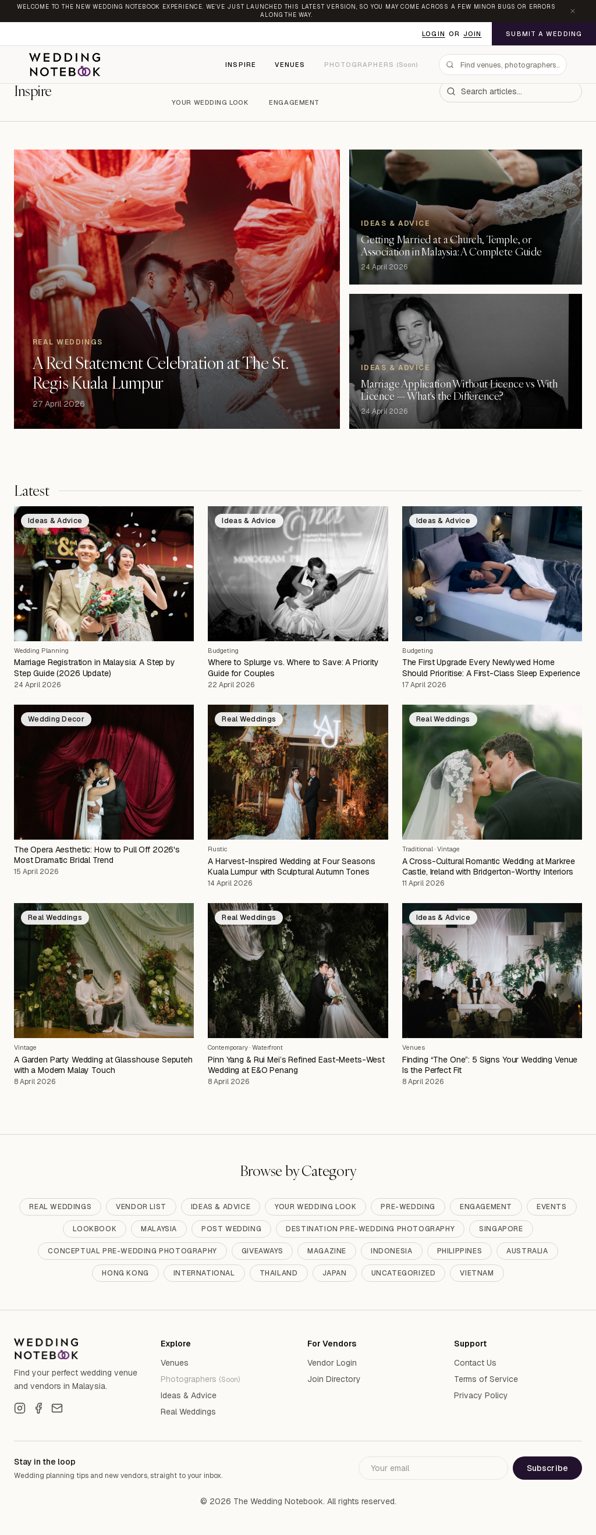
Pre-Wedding (408, 1206)
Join (472, 34)
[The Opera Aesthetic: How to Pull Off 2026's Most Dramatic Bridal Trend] (104, 772)
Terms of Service (486, 1379)
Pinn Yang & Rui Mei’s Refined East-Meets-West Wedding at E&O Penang (296, 1064)
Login (433, 34)
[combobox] (503, 64)
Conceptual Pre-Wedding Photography (132, 1251)
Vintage (448, 849)
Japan (334, 1273)
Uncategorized (403, 1273)
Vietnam (477, 1273)
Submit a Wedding (544, 34)
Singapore (501, 1229)
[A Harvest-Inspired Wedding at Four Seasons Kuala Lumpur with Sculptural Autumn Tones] (298, 772)
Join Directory (334, 1379)
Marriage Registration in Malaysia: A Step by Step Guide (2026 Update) (94, 667)
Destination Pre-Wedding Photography (370, 1229)
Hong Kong (125, 1273)
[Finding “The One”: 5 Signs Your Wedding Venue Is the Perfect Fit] (492, 970)
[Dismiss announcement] (572, 11)
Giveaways (262, 1251)
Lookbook (94, 1229)
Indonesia (391, 1251)
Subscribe (547, 1468)
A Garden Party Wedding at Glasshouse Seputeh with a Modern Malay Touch (103, 1064)
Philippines (460, 1251)
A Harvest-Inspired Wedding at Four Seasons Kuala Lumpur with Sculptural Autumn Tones (291, 866)
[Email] (57, 1408)
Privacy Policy (481, 1395)
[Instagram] (20, 1408)
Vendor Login (332, 1363)
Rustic (218, 849)
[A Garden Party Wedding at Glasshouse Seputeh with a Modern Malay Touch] (104, 970)
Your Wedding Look (210, 102)
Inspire (240, 65)
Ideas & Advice (220, 1206)
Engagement (294, 102)
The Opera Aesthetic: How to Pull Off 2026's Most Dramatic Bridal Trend (97, 854)
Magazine (326, 1251)
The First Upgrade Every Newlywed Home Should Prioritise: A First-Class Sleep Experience (491, 667)
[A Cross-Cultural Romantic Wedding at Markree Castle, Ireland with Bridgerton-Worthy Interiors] (492, 772)
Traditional (417, 849)
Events (552, 1206)
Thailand (279, 1273)
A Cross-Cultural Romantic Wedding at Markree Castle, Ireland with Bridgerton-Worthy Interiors (488, 866)
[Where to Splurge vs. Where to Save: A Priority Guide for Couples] (298, 573)
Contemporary (228, 1047)
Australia (527, 1251)
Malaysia (159, 1229)
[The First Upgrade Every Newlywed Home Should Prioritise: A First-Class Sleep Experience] (492, 573)
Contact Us (475, 1363)
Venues (290, 65)
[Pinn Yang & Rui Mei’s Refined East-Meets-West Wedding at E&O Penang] (298, 970)
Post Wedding (231, 1229)
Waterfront (267, 1047)
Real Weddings (60, 1206)
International (204, 1273)
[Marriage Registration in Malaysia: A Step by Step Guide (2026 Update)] (104, 573)
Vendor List (141, 1206)
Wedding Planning (41, 650)
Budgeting (223, 650)
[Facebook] (38, 1408)
